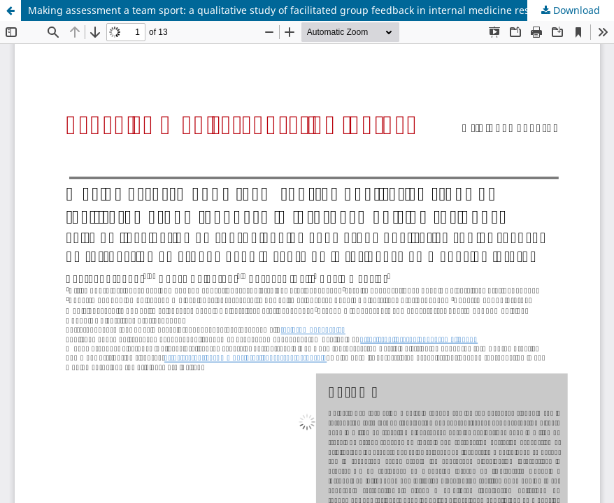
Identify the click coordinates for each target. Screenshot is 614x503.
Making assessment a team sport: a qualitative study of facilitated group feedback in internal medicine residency (294, 10)
